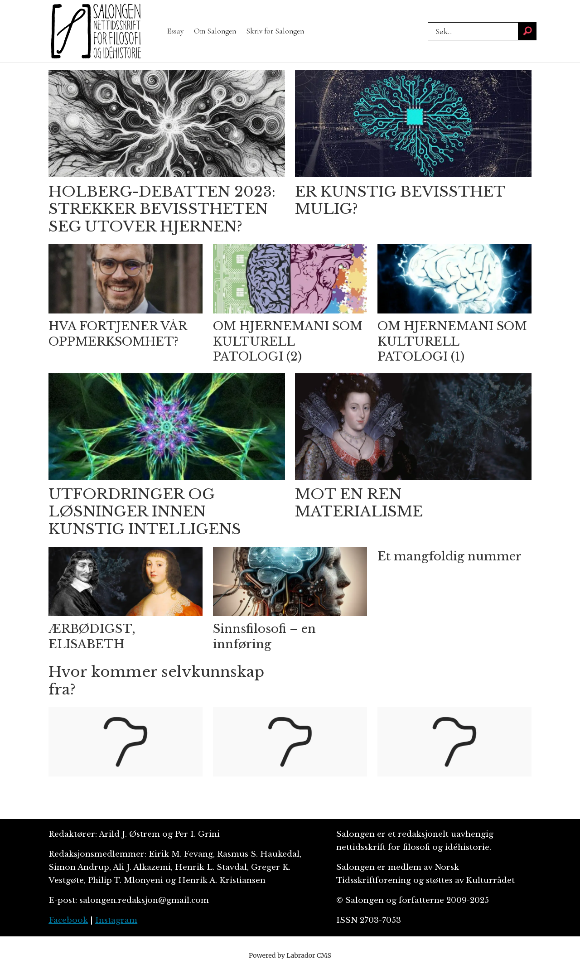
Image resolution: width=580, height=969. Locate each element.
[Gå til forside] (96, 31)
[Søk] (527, 31)
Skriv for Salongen (275, 31)
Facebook (68, 920)
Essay (175, 31)
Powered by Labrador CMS (290, 955)
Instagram (116, 920)
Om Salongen (215, 31)
